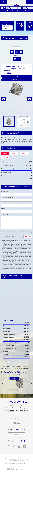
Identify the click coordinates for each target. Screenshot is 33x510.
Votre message (6, 214)
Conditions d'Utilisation (16, 268)
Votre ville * (4, 208)
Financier (5, 157)
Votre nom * (5, 191)
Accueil (3, 43)
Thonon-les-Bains (11, 43)
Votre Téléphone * (7, 203)
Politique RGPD (21, 460)
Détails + (14, 153)
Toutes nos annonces (12, 460)
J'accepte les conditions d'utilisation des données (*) (17, 232)
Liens (25, 459)
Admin (28, 459)
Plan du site (5, 459)
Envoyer (27, 236)
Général (5, 153)
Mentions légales (12, 459)
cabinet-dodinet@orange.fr (19, 408)
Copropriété (24, 153)
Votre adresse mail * (7, 197)
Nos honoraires (20, 459)
